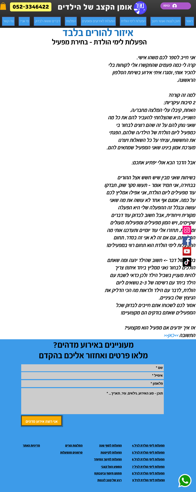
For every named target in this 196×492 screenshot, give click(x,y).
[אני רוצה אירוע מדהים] (41, 421)
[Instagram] (187, 230)
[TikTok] (187, 262)
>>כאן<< (171, 335)
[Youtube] (187, 251)
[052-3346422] (30, 6)
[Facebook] (187, 240)
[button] (3, 6)
